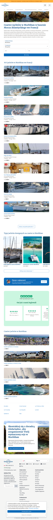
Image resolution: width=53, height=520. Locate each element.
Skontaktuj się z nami (10, 470)
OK (16, 486)
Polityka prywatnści (24, 485)
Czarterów (26, 489)
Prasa (21, 481)
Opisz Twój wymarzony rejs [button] (16, 448)
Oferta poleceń (23, 479)
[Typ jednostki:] (26, 46)
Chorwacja (37, 472)
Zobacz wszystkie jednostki (26, 226)
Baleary (37, 475)
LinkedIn (43, 464)
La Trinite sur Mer (39, 406)
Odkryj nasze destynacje (26, 271)
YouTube (29, 464)
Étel (20, 413)
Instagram (36, 464)
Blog (21, 466)
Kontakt (44, 281)
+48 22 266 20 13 (8, 465)
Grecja (36, 477)
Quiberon (6, 413)
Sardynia (37, 479)
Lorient (37, 410)
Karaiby (37, 474)
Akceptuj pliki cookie (26, 511)
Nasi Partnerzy (23, 477)
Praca (21, 483)
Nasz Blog (22, 493)
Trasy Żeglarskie (39, 489)
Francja (37, 481)
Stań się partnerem (24, 501)
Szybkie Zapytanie (39, 491)
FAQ (21, 491)
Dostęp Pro (22, 499)
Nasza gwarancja (24, 475)
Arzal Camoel (23, 406)
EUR (42, 460)
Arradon (6, 406)
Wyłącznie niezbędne (26, 515)
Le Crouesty (7, 410)
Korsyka (37, 483)
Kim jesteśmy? (23, 472)
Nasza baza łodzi (39, 487)
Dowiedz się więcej (33, 508)
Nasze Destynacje (39, 485)
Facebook (22, 464)
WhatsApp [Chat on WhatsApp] (7, 467)
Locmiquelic (23, 410)
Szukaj (26, 55)
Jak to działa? (23, 474)
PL (29, 460)
